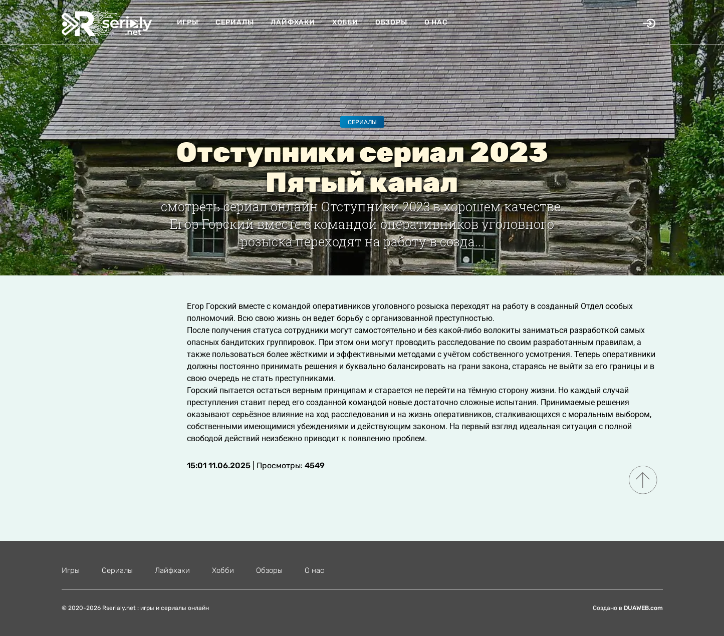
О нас (436, 22)
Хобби (345, 22)
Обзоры (391, 22)
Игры (187, 22)
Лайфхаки (293, 22)
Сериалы (234, 22)
